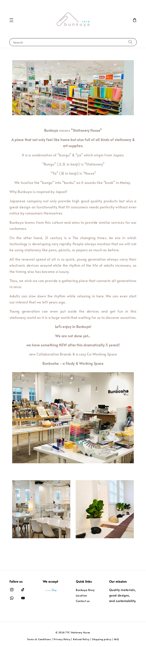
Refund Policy (81, 639)
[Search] (130, 42)
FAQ (116, 639)
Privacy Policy (62, 639)
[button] (11, 20)
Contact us (83, 601)
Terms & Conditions (39, 639)
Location (81, 595)
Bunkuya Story (85, 590)
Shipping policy (101, 639)
